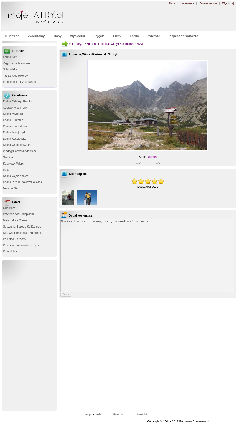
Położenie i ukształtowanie (20, 82)
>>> (157, 163)
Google (118, 414)
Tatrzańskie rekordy (15, 75)
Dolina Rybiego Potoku (17, 101)
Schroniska (10, 69)
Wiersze (154, 36)
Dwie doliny (10, 251)
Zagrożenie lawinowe (16, 63)
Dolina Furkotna (13, 120)
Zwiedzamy (36, 36)
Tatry (172, 3)
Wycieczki (77, 36)
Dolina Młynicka (13, 114)
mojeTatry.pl (76, 44)
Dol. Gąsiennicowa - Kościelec (22, 232)
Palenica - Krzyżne (15, 239)
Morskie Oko (11, 188)
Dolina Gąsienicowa (15, 176)
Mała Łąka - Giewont (16, 220)
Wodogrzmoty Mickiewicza (20, 151)
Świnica (8, 157)
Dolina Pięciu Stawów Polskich (22, 182)
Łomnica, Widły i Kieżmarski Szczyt (120, 44)
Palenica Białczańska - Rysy (21, 245)
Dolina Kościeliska (14, 138)
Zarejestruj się (208, 3)
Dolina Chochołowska (17, 145)
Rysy (6, 169)
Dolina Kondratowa (15, 126)
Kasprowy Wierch (14, 163)
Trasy (57, 36)
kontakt (142, 414)
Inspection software (183, 36)
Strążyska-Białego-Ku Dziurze (22, 226)
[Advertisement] (166, 18)
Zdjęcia (99, 36)
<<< (138, 163)
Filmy (117, 36)
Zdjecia (91, 44)
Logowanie (187, 3)
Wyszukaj (228, 3)
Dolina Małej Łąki (14, 132)
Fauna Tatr (10, 57)
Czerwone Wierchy (15, 107)
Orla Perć (9, 208)
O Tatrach (12, 36)
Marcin (152, 157)
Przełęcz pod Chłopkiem (18, 214)
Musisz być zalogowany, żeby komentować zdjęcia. (146, 255)
